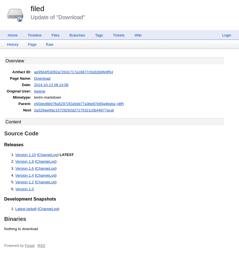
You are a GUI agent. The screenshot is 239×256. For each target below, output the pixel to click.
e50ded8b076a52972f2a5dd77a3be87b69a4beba (74, 104)
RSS (41, 245)
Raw (49, 44)
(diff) (120, 104)
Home (13, 35)
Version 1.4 (24, 175)
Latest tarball (25, 209)
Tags (99, 35)
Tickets (119, 35)
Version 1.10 (25, 155)
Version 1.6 (24, 168)
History (12, 44)
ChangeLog (47, 155)
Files (55, 35)
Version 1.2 (24, 182)
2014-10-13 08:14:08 (51, 85)
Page (32, 44)
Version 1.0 (24, 189)
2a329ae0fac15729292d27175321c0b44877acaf (74, 110)
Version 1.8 (24, 161)
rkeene (39, 91)
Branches (77, 35)
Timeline (35, 35)
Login (226, 35)
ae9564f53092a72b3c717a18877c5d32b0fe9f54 (73, 72)
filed (37, 8)
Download (42, 78)
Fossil (30, 245)
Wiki (138, 35)
